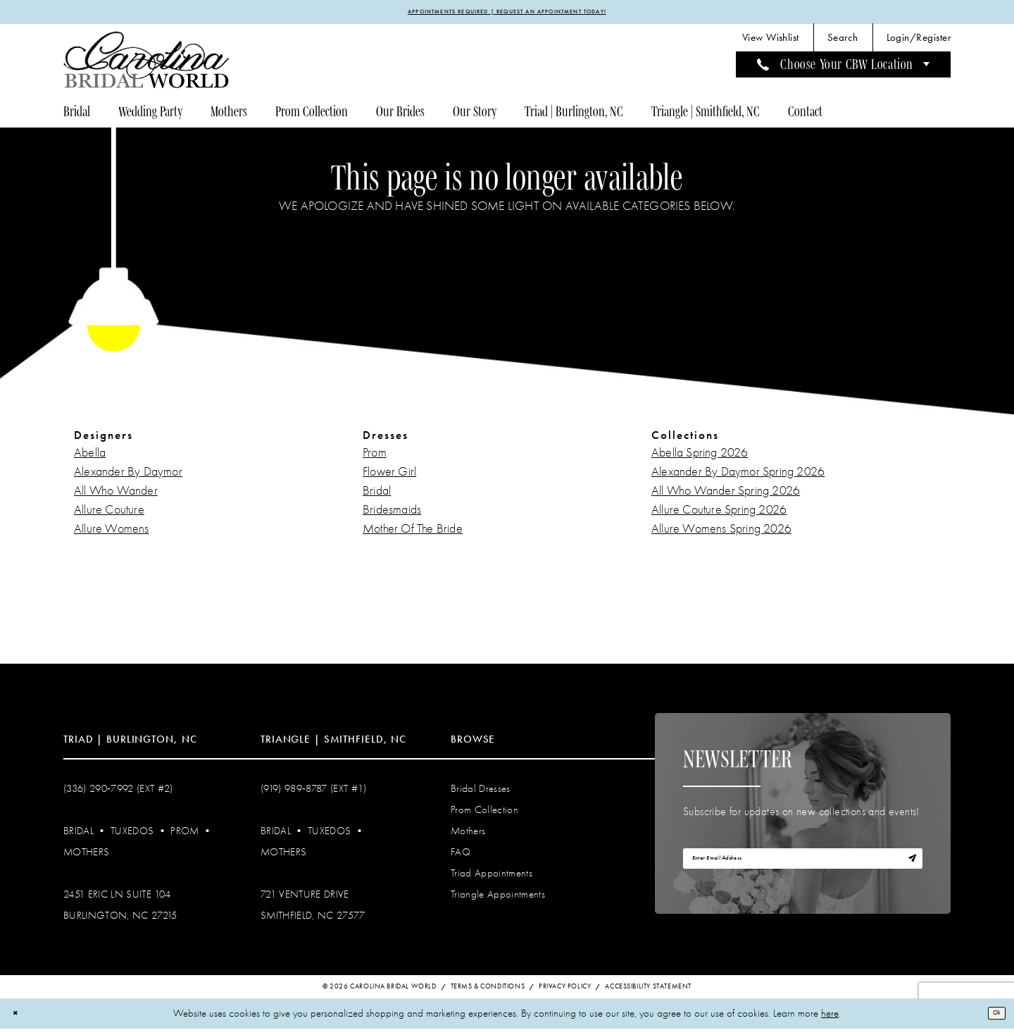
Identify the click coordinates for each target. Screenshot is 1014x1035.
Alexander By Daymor (128, 476)
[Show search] (842, 42)
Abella (90, 457)
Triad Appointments (491, 878)
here (830, 1019)
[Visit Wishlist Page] (770, 42)
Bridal (377, 495)
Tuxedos (132, 835)
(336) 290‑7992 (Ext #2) (118, 793)
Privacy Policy (565, 992)
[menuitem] (770, 42)
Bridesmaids (392, 514)
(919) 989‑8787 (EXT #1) (314, 793)
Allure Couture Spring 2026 (719, 514)
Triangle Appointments (498, 899)
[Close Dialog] (20, 1020)
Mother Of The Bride (413, 533)
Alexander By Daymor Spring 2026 (738, 476)
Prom (375, 457)
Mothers (86, 856)
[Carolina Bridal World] (146, 64)
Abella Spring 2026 (700, 457)
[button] (918, 42)
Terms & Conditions (488, 992)
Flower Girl (389, 476)
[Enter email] (802, 870)
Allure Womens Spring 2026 (721, 533)
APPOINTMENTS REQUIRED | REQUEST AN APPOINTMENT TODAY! (507, 14)
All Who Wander (116, 495)
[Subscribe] (906, 870)
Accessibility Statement (648, 992)
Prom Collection (484, 814)
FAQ (460, 856)
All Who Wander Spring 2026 (725, 495)
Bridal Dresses (481, 793)
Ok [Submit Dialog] (991, 1018)
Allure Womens (111, 533)
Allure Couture (109, 514)
